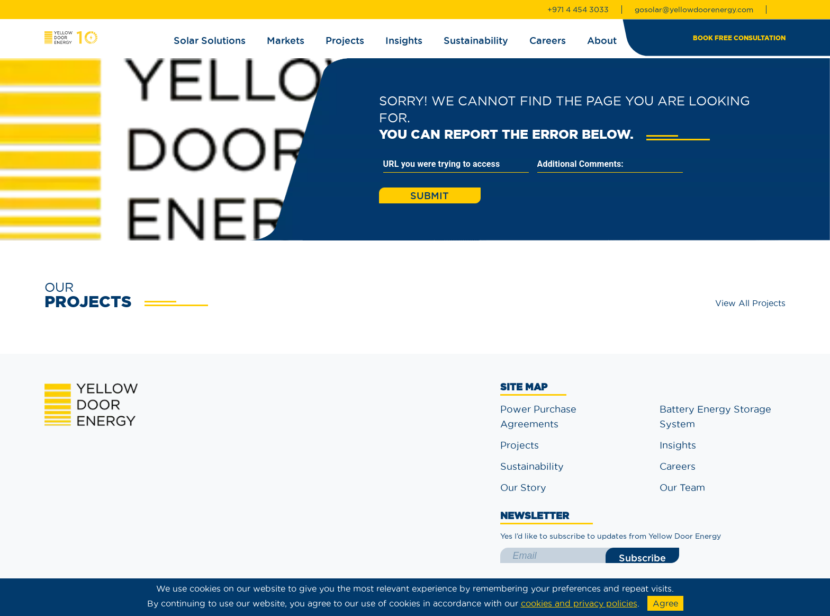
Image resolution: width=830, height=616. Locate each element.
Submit (429, 195)
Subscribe (642, 557)
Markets (285, 40)
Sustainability (476, 40)
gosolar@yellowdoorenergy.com (694, 9)
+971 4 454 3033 (578, 9)
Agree (665, 603)
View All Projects (750, 303)
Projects (345, 40)
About (602, 40)
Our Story (523, 488)
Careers (547, 40)
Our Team (682, 488)
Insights (403, 40)
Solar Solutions (210, 40)
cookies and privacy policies (579, 603)
